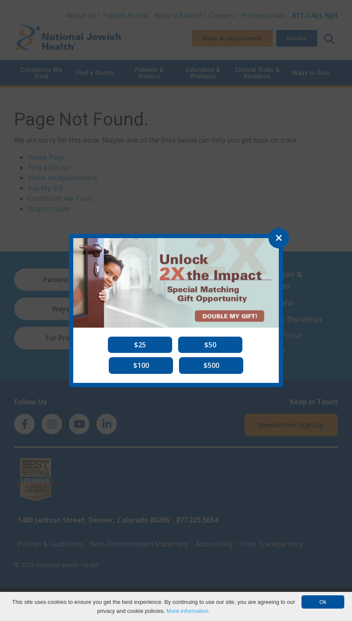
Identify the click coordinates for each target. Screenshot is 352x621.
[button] (140, 345)
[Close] (278, 238)
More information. (188, 611)
